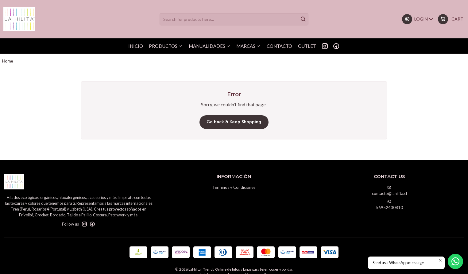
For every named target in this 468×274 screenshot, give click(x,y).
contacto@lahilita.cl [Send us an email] (389, 189)
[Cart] (451, 19)
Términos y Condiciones (233, 186)
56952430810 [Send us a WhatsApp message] (389, 203)
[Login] (418, 19)
